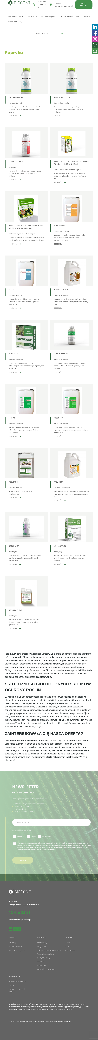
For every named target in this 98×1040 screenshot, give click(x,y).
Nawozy (40, 961)
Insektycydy (42, 942)
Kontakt (12, 985)
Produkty (32, 17)
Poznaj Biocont (15, 17)
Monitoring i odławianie (47, 969)
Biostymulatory (43, 958)
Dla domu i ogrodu (17, 950)
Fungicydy (41, 946)
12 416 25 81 (20, 912)
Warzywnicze (44, 840)
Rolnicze (31, 840)
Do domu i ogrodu (70, 17)
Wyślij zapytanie (84, 4)
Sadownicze (18, 840)
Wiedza (87, 17)
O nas (67, 942)
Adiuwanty (41, 965)
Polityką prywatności (49, 854)
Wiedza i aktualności (17, 981)
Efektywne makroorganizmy (49, 950)
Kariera (68, 946)
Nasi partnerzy (71, 950)
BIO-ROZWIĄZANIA (49, 17)
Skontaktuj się (15, 22)
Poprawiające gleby (45, 954)
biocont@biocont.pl (64, 6)
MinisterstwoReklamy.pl (62, 1022)
